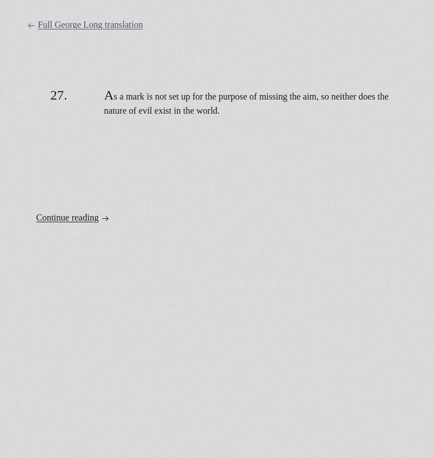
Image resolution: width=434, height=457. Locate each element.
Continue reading (73, 218)
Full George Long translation (85, 25)
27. (58, 95)
